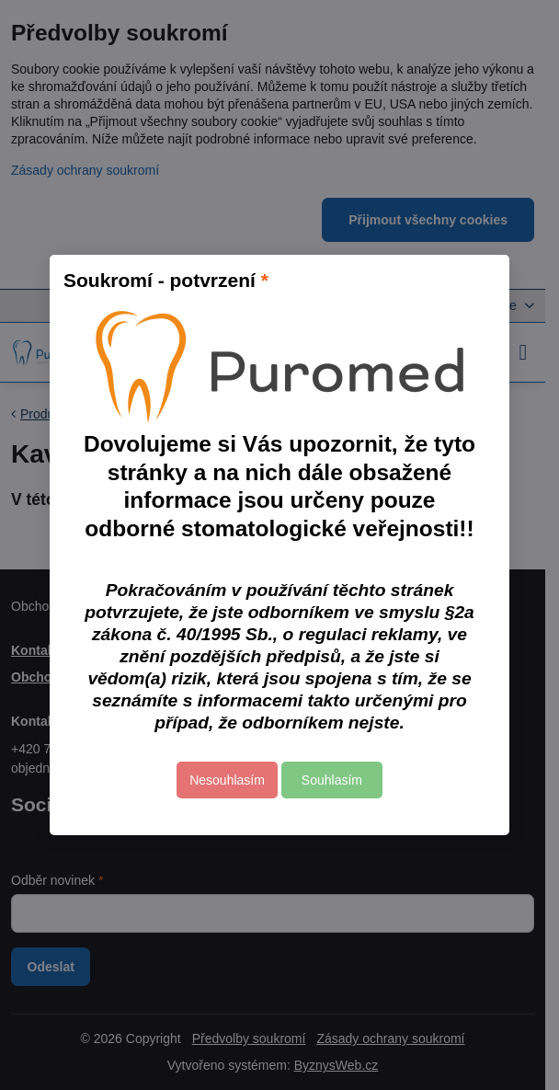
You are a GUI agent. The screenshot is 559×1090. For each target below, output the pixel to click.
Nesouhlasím (227, 780)
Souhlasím (332, 780)
